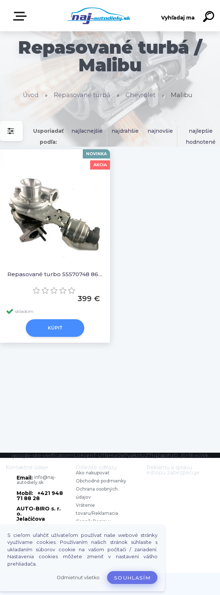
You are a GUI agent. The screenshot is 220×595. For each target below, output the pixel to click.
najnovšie (160, 131)
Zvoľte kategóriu (21, 16)
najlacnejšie (87, 131)
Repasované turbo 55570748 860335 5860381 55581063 (55, 274)
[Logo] (99, 15)
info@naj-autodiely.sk (36, 479)
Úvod (31, 95)
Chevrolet (140, 95)
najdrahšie (125, 131)
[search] (209, 17)
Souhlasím (132, 578)
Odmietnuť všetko (78, 577)
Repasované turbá (82, 95)
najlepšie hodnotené (201, 136)
